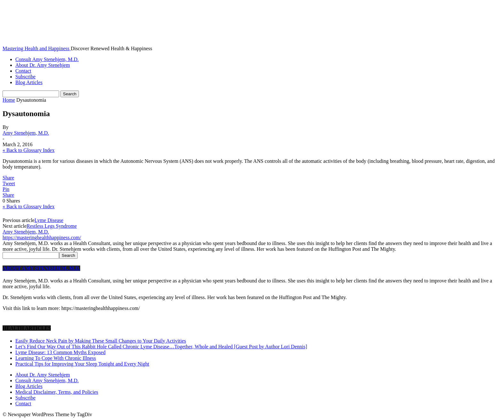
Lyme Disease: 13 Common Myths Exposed (60, 352)
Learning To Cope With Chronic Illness (55, 358)
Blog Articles (28, 82)
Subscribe (25, 76)
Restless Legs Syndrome (52, 226)
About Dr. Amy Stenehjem (42, 65)
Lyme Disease (49, 220)
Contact (23, 71)
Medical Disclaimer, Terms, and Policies (56, 392)
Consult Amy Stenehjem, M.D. (47, 59)
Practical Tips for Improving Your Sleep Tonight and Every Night (82, 364)
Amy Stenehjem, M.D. (26, 133)
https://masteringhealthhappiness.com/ (42, 237)
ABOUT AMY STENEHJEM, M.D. (41, 268)
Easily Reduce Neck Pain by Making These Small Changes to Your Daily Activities (100, 341)
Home (9, 100)
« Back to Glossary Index (29, 150)
